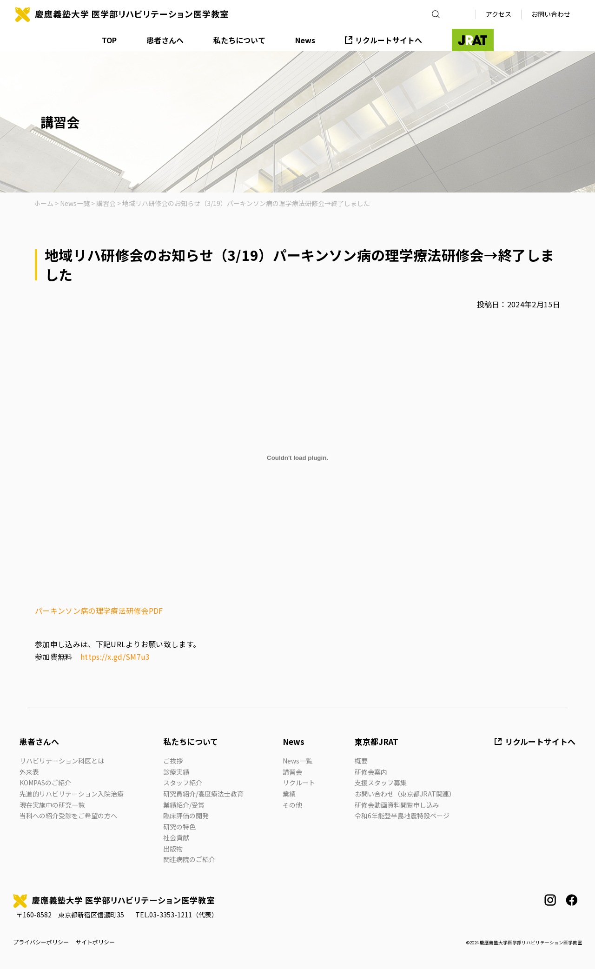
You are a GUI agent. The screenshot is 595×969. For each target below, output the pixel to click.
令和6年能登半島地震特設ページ (402, 815)
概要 (361, 760)
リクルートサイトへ (388, 40)
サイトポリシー (95, 942)
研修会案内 (371, 772)
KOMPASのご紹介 (45, 782)
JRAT (473, 40)
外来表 (29, 772)
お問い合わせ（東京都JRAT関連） (405, 793)
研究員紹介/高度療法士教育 (203, 793)
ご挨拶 (173, 760)
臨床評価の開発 (186, 815)
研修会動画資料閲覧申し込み (397, 805)
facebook (571, 900)
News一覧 (297, 760)
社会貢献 (176, 837)
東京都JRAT (376, 741)
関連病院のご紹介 (189, 859)
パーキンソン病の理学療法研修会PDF (99, 610)
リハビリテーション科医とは (62, 760)
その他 (292, 805)
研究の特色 (179, 826)
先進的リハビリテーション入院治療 (72, 793)
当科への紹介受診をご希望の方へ (68, 815)
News (305, 40)
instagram (550, 900)
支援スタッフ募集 (381, 782)
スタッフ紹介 (182, 782)
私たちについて (239, 40)
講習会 (292, 772)
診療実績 (176, 772)
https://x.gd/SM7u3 (115, 656)
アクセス (498, 14)
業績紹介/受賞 (184, 805)
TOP (109, 40)
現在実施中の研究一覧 (52, 805)
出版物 (173, 848)
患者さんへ (165, 40)
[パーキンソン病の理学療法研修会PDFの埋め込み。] (297, 457)
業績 (289, 793)
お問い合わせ (550, 14)
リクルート (299, 782)
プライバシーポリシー (41, 942)
